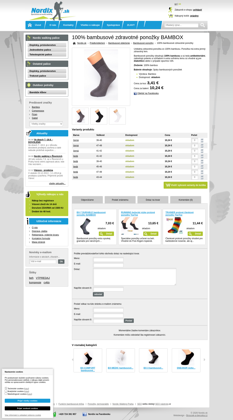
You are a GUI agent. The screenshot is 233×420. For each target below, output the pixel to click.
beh (31, 277)
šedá (75, 156)
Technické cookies (16, 388)
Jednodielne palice (40, 49)
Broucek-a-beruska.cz (197, 415)
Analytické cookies (15, 391)
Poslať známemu (120, 200)
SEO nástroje (161, 404)
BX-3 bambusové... (153, 368)
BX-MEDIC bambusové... (120, 368)
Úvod (38, 25)
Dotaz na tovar (153, 200)
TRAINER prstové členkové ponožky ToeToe (179, 213)
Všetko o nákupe (90, 25)
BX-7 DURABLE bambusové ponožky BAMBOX (91, 213)
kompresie (35, 282)
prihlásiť (197, 10)
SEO (139, 404)
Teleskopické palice (40, 54)
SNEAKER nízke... (186, 368)
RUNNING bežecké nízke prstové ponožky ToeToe (138, 213)
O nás (53, 25)
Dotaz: (77, 269)
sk (180, 4)
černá (76, 140)
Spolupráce (113, 25)
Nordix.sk (52, 6)
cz (176, 4)
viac (26, 388)
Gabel (35, 118)
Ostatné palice (42, 63)
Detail (109, 233)
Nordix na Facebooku (99, 414)
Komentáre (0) (186, 200)
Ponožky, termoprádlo (98, 404)
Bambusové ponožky (143, 43)
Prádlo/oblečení (97, 43)
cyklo (47, 282)
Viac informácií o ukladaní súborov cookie (23, 415)
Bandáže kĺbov (37, 92)
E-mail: (77, 263)
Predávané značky (40, 102)
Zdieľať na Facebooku (148, 93)
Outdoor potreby (43, 85)
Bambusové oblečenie (119, 43)
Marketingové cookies (17, 394)
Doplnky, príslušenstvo (42, 45)
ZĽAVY (131, 25)
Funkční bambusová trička (71, 404)
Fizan (34, 114)
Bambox (36, 107)
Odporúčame (87, 200)
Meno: (77, 258)
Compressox (38, 111)
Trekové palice (37, 75)
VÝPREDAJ (43, 277)
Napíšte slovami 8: (83, 288)
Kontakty (68, 25)
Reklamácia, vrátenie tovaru (45, 235)
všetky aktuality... (57, 183)
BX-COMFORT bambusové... (87, 369)
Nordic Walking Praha (123, 404)
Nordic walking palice (46, 37)
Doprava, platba (39, 231)
